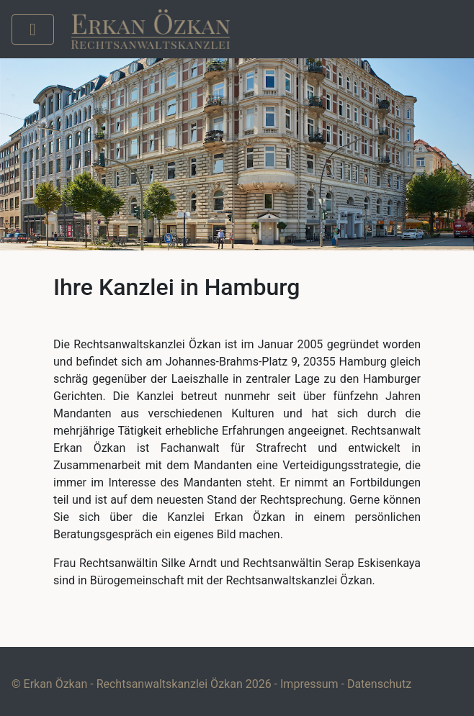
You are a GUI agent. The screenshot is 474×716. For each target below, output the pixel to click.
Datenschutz (379, 684)
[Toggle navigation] (33, 29)
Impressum (309, 684)
